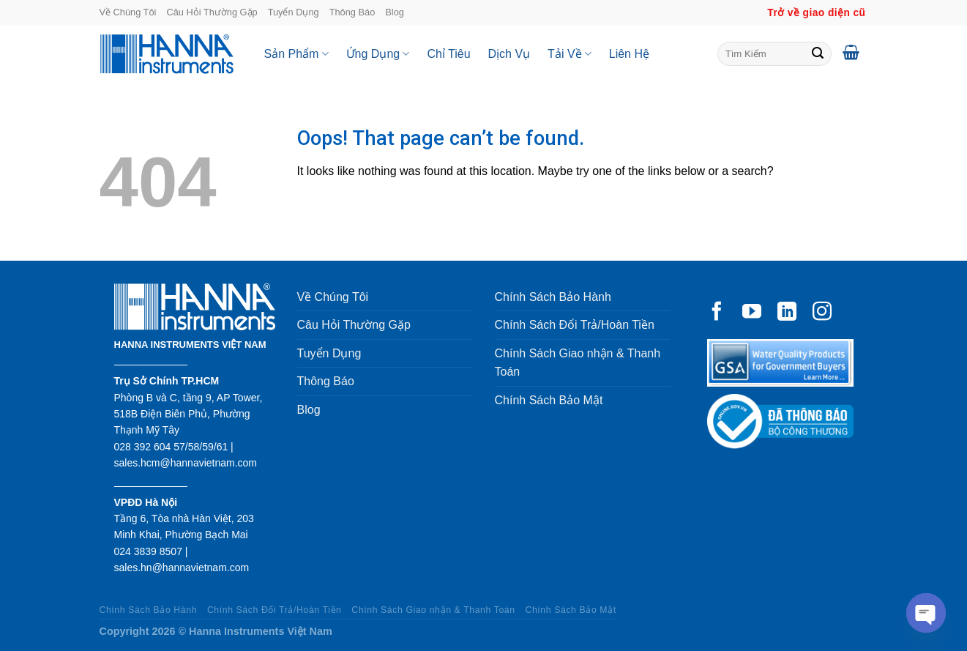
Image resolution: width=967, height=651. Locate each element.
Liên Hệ (629, 54)
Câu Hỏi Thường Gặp (211, 12)
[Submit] (817, 54)
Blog (394, 12)
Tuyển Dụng (293, 12)
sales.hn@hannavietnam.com (182, 567)
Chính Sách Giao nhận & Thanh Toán (578, 363)
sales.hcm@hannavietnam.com (186, 463)
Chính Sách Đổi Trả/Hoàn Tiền (574, 325)
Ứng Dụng (378, 54)
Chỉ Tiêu (448, 54)
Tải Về (569, 54)
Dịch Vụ (509, 54)
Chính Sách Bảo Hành (553, 297)
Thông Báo (352, 12)
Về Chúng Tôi (128, 12)
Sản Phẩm (296, 54)
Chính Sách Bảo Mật (549, 400)
